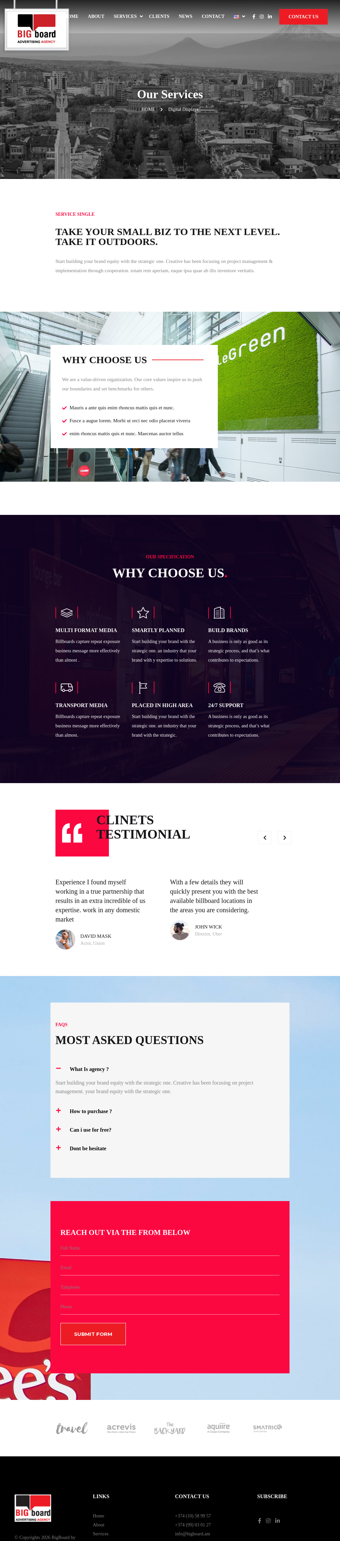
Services (125, 16)
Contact (213, 16)
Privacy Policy (271, 1487)
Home (71, 16)
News (185, 16)
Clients (159, 16)
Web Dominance (30, 1490)
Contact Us (303, 16)
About (96, 16)
